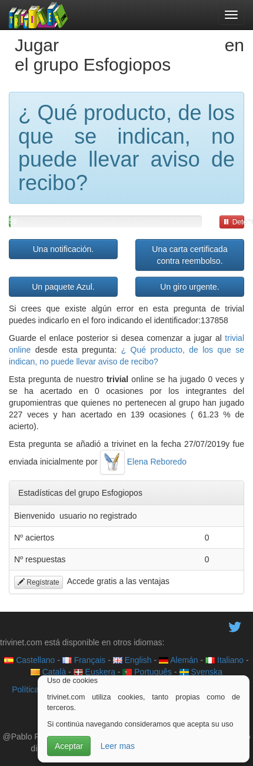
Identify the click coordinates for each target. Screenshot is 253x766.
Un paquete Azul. (63, 286)
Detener (233, 222)
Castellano (29, 660)
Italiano (224, 660)
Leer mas (118, 746)
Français (84, 660)
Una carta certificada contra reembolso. (189, 255)
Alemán (178, 660)
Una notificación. (63, 249)
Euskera (94, 672)
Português (147, 672)
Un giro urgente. (189, 286)
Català (48, 672)
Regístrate (38, 582)
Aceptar (69, 746)
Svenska (201, 672)
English (132, 660)
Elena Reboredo (143, 461)
